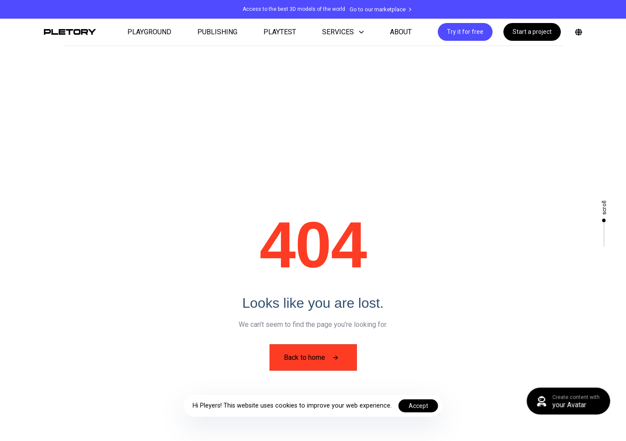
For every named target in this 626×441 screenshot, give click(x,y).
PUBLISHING (217, 32)
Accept (418, 405)
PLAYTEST (279, 32)
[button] (577, 32)
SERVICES (343, 32)
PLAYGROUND (149, 32)
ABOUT (401, 32)
